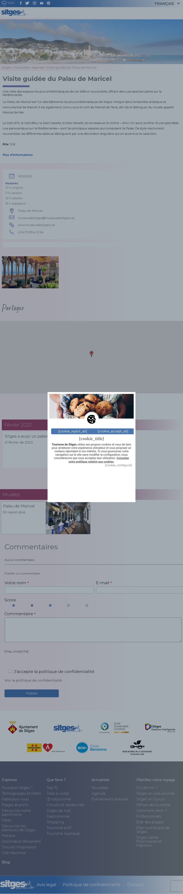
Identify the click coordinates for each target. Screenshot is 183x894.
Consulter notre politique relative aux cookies (99, 460)
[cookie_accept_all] (113, 431)
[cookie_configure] (118, 465)
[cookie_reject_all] (72, 431)
